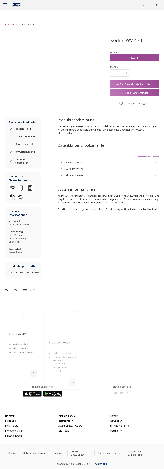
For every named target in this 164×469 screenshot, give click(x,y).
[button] (157, 5)
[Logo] (16, 5)
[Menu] (5, 4)
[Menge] (119, 73)
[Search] (144, 5)
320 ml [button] (135, 57)
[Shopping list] (150, 5)
